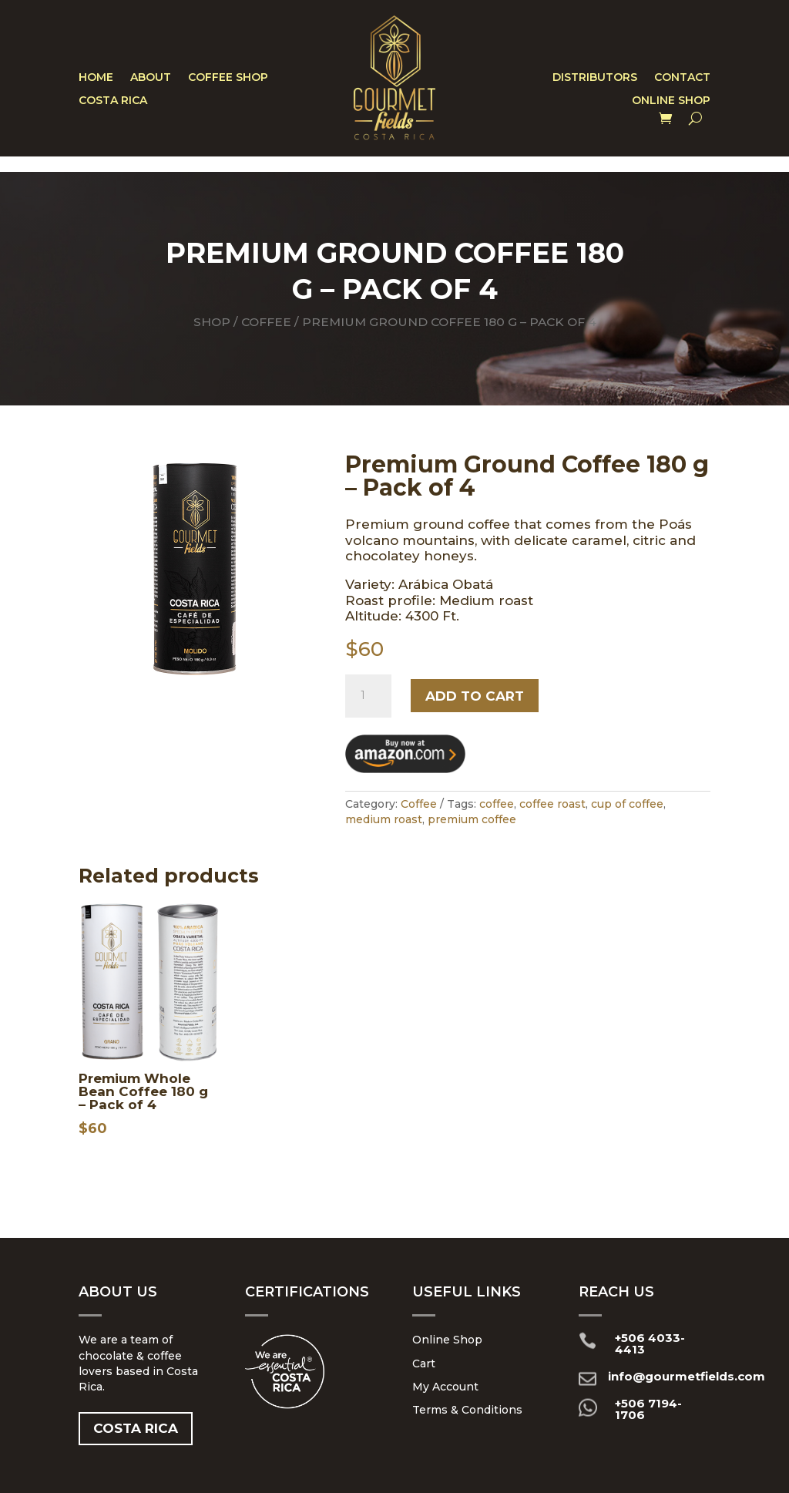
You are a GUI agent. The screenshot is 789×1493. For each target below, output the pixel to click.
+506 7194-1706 (648, 1409)
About (150, 78)
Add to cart (474, 696)
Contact (682, 78)
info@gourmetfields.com (686, 1376)
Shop (211, 321)
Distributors (594, 78)
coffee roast (552, 804)
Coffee (266, 321)
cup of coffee (627, 804)
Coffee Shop (228, 78)
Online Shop (671, 101)
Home (96, 78)
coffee (496, 804)
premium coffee (472, 819)
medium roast (383, 819)
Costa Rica (113, 101)
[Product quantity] (368, 696)
